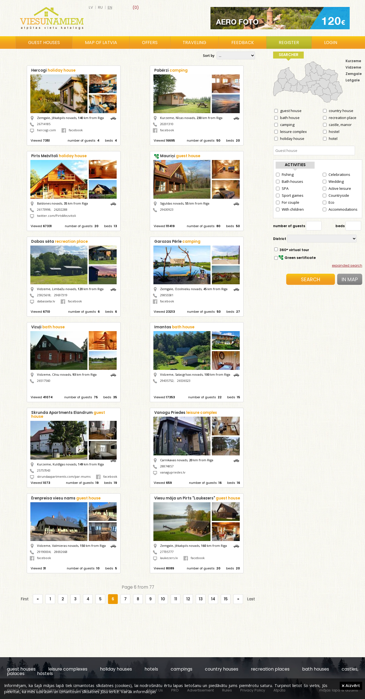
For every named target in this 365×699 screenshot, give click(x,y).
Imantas (174, 327)
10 (163, 599)
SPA (282, 188)
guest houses (21, 669)
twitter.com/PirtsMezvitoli (56, 215)
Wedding (333, 181)
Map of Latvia (101, 42)
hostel (331, 131)
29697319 (60, 295)
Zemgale (354, 73)
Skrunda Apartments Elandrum (68, 414)
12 (188, 599)
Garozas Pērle (177, 241)
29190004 (43, 552)
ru (100, 7)
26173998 (43, 209)
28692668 (60, 552)
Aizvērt (351, 685)
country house (338, 110)
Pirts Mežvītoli (59, 156)
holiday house (289, 138)
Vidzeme (353, 67)
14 (213, 599)
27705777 (166, 552)
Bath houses (289, 181)
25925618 (43, 295)
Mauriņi (180, 156)
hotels (151, 669)
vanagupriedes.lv (172, 472)
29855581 (166, 295)
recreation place (339, 117)
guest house (288, 110)
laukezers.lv (169, 558)
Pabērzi (171, 70)
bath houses (315, 669)
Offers (150, 42)
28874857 (166, 466)
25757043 (43, 470)
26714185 (43, 124)
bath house (287, 117)
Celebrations (336, 174)
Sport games (289, 195)
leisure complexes (67, 669)
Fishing (285, 174)
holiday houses (116, 669)
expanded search (347, 265)
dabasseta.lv (46, 301)
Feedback (242, 42)
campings (181, 669)
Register (289, 42)
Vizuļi (48, 327)
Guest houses (44, 42)
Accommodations (340, 209)
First (25, 599)
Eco (328, 202)
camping (284, 124)
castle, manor (337, 124)
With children (290, 209)
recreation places (270, 669)
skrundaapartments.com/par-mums (63, 476)
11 (175, 599)
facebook (72, 130)
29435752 (166, 380)
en (110, 7)
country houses (221, 669)
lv (91, 7)
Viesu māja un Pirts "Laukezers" (197, 498)
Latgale (353, 80)
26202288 (60, 209)
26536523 (183, 380)
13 (201, 599)
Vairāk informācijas (138, 691)
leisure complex (290, 131)
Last (251, 599)
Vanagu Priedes (185, 412)
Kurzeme (353, 61)
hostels (45, 673)
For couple (287, 202)
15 (226, 599)
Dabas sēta (59, 241)
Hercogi (53, 70)
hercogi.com (46, 130)
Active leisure (337, 188)
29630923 (166, 209)
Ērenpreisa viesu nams (66, 498)
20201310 (166, 124)
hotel (330, 138)
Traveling (194, 42)
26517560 (43, 380)
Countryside (336, 195)
